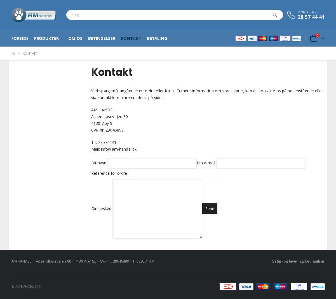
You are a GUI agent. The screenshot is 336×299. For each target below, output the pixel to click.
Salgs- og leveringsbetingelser (298, 261)
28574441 (107, 142)
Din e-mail (251, 162)
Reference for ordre (154, 173)
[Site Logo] (34, 15)
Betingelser (101, 38)
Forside (20, 38)
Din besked (146, 208)
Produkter (46, 38)
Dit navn (144, 162)
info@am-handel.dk (119, 149)
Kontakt (131, 38)
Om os (75, 38)
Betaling (157, 38)
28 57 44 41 (311, 16)
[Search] (275, 15)
